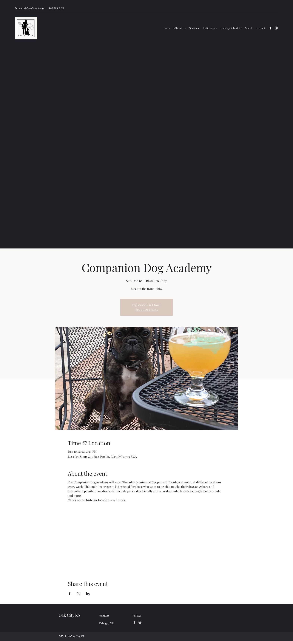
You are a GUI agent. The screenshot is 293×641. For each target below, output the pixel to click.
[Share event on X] (79, 593)
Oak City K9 (69, 615)
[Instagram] (276, 28)
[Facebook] (270, 28)
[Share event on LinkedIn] (88, 593)
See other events (146, 309)
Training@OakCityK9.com (29, 8)
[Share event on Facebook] (69, 593)
